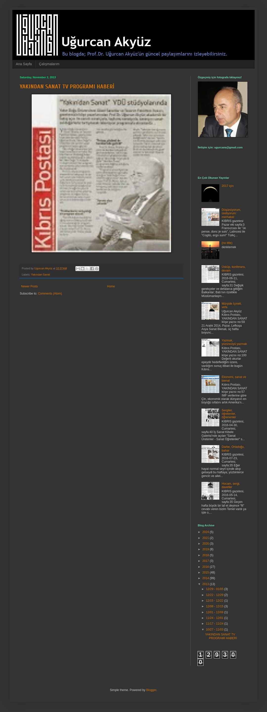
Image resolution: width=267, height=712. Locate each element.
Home (111, 286)
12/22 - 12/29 (215, 595)
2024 (206, 532)
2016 (206, 567)
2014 (206, 578)
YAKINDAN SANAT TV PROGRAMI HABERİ (67, 86)
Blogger (151, 690)
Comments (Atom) (50, 293)
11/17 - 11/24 (215, 623)
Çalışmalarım (49, 64)
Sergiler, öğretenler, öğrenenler (229, 414)
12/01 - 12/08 (215, 612)
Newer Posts (29, 286)
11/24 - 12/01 (215, 618)
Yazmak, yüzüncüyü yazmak (234, 342)
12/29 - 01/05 (215, 589)
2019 (206, 549)
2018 (206, 555)
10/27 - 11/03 (215, 629)
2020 (206, 543)
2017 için (228, 186)
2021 (206, 538)
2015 (206, 572)
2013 (206, 584)
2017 (206, 561)
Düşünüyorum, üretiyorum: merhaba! (231, 213)
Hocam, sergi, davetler (231, 485)
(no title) (227, 243)
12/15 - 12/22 (215, 600)
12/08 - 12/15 (215, 606)
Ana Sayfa (24, 64)
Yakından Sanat (40, 274)
